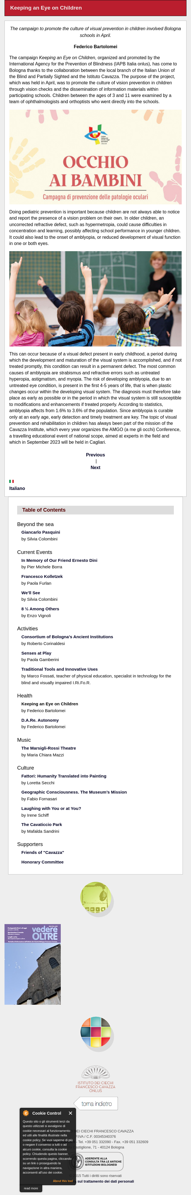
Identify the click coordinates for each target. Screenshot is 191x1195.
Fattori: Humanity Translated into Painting (63, 776)
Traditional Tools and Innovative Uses (59, 669)
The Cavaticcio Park (41, 824)
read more (31, 1188)
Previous (95, 454)
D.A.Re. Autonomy (40, 720)
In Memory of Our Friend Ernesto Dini (59, 560)
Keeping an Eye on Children (49, 703)
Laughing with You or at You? (51, 808)
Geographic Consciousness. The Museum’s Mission (74, 792)
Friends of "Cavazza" (42, 852)
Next (95, 467)
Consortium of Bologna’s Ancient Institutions (67, 636)
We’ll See (30, 592)
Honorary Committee (42, 862)
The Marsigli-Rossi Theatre (48, 748)
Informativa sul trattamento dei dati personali (95, 1181)
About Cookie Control (25, 1113)
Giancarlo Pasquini (40, 532)
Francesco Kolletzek (42, 576)
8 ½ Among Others (40, 608)
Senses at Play (36, 653)
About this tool (63, 1181)
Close (71, 1113)
